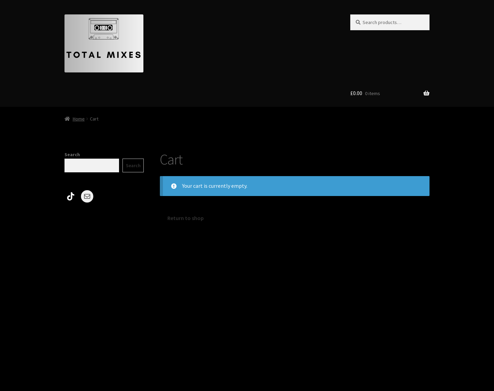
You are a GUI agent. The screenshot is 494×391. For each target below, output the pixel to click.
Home (79, 119)
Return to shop (185, 218)
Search (72, 154)
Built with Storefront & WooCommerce (110, 351)
